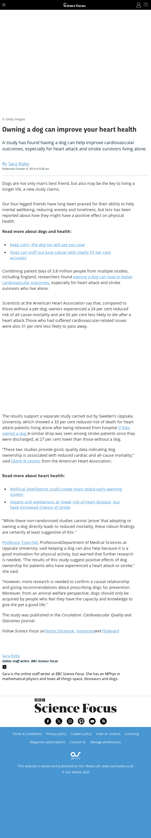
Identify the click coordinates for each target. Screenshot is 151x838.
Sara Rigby (11, 655)
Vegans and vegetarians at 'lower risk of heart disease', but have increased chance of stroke (65, 504)
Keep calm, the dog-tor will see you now (47, 244)
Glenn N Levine (25, 461)
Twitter (50, 631)
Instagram (85, 631)
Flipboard (110, 631)
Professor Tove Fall (20, 542)
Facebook (66, 631)
